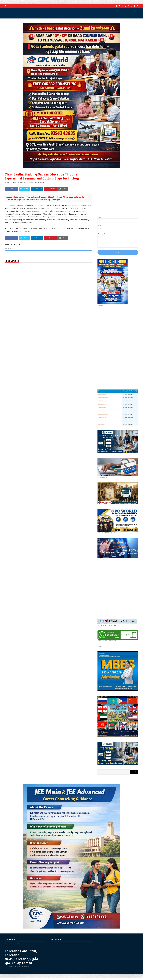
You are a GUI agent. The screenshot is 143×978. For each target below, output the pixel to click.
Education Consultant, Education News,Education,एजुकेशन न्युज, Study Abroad (23, 957)
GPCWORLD (41, 182)
